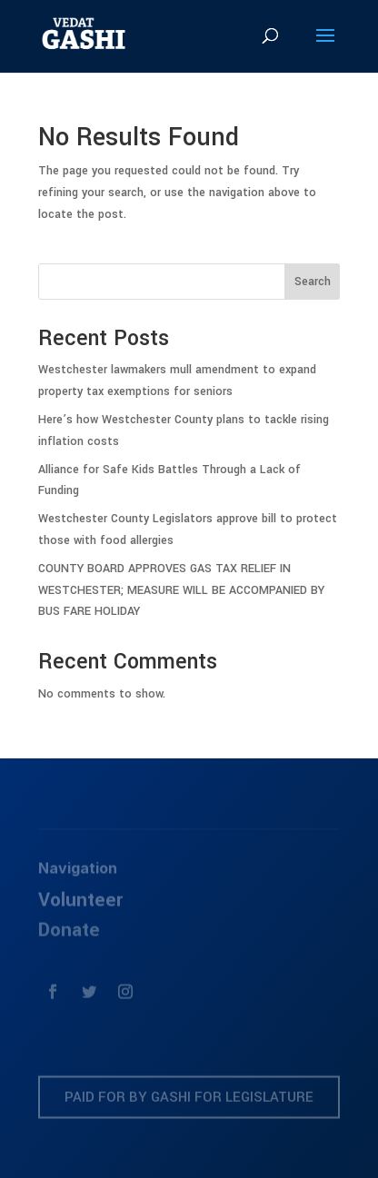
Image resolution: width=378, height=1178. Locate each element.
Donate (69, 934)
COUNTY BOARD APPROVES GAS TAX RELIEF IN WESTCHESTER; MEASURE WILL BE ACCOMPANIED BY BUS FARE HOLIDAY (181, 590)
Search (312, 281)
